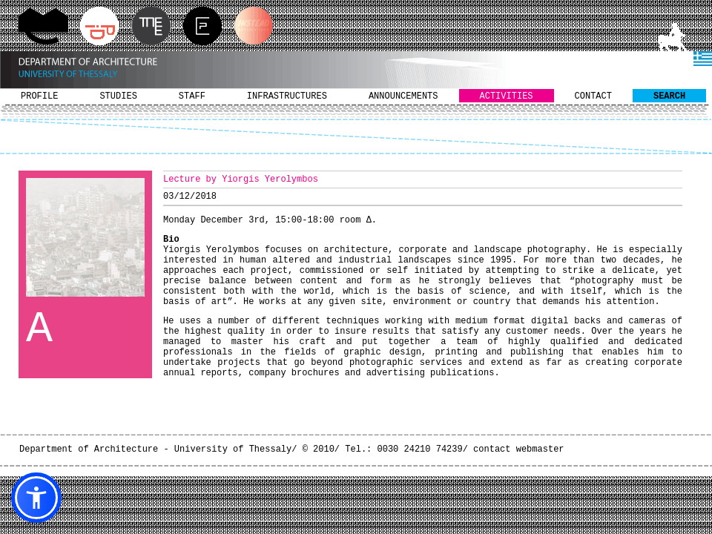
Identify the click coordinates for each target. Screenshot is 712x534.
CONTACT (593, 96)
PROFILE (39, 96)
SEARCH (669, 96)
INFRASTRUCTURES (287, 96)
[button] (36, 497)
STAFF (192, 96)
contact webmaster (518, 449)
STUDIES (117, 96)
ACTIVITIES (506, 96)
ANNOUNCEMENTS (403, 96)
